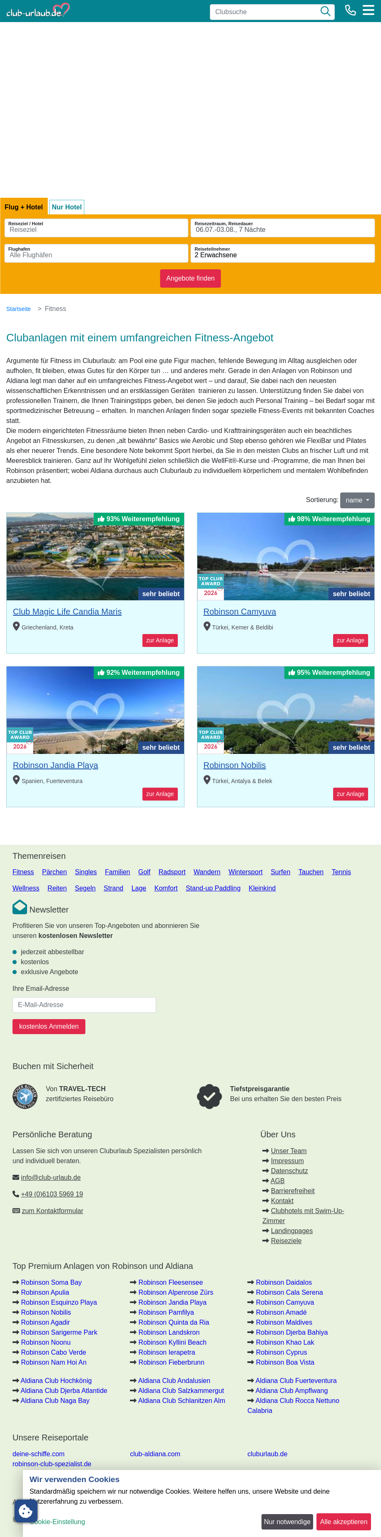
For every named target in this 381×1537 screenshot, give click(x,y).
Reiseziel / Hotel (25, 223)
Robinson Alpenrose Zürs (176, 1292)
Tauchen (311, 871)
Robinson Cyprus (281, 1352)
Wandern (207, 871)
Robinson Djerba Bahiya (292, 1332)
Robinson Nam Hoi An (53, 1362)
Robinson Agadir (45, 1322)
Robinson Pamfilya (166, 1312)
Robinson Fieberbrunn (171, 1362)
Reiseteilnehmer (212, 248)
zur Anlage (160, 640)
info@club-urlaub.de (50, 1177)
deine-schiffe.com (38, 1453)
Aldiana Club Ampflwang (292, 1390)
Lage (139, 888)
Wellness (26, 888)
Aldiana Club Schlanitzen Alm (181, 1400)
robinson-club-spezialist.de (51, 1463)
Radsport (172, 871)
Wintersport (246, 871)
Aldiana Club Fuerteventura (296, 1380)
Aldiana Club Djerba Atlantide (64, 1390)
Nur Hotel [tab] (67, 207)
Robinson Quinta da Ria (174, 1322)
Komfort (166, 888)
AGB (278, 1180)
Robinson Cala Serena (289, 1292)
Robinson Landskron (169, 1332)
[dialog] (202, 1503)
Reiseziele (286, 1240)
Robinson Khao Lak (285, 1342)
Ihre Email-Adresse (40, 988)
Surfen (280, 871)
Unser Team (289, 1150)
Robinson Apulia (45, 1292)
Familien (117, 871)
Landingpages (292, 1230)
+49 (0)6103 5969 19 (52, 1194)
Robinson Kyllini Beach (173, 1342)
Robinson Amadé (281, 1312)
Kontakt (282, 1200)
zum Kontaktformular (52, 1210)
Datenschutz (289, 1170)
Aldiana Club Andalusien (174, 1380)
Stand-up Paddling (213, 888)
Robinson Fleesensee (171, 1282)
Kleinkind (262, 888)
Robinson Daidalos (284, 1282)
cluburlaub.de (267, 1453)
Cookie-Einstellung (57, 1521)
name (355, 500)
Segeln (85, 888)
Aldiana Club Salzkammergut (181, 1390)
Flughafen (19, 248)
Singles (86, 871)
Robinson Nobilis (235, 765)
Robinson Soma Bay (51, 1282)
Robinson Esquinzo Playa (59, 1302)
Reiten (57, 888)
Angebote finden (190, 278)
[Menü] (368, 10)
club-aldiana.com (155, 1453)
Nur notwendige (287, 1521)
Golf (144, 871)
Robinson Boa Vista (285, 1362)
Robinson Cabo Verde (53, 1352)
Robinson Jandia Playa (55, 765)
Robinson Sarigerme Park (59, 1332)
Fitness (23, 871)
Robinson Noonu (45, 1342)
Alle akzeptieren (344, 1521)
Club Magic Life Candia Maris (67, 611)
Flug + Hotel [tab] (24, 207)
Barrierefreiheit (293, 1190)
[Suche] (326, 12)
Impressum (287, 1160)
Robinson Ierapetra (167, 1352)
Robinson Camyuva (240, 611)
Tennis (341, 871)
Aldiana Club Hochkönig (56, 1380)
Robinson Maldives (284, 1322)
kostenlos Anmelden (49, 1026)
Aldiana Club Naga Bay (55, 1400)
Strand (113, 888)
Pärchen (54, 871)
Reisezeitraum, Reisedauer (224, 223)
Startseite (18, 309)
